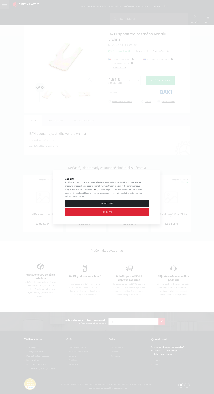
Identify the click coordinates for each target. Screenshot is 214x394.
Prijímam (107, 211)
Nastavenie (107, 203)
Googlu (96, 189)
